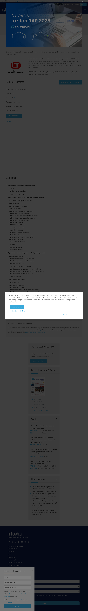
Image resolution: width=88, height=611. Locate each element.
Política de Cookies (18, 311)
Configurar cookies (69, 315)
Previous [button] (10, 21)
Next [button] (79, 21)
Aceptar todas (17, 307)
